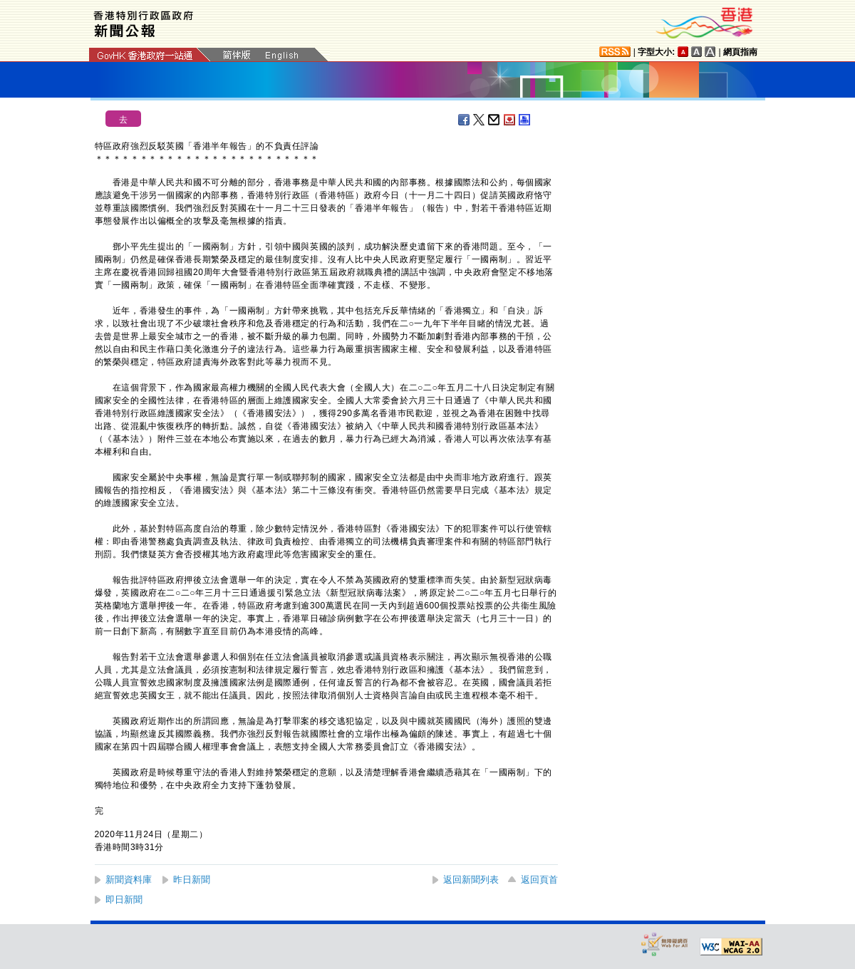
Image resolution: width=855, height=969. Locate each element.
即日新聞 (123, 899)
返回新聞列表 (471, 879)
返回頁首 (539, 879)
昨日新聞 (191, 879)
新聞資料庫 (128, 879)
